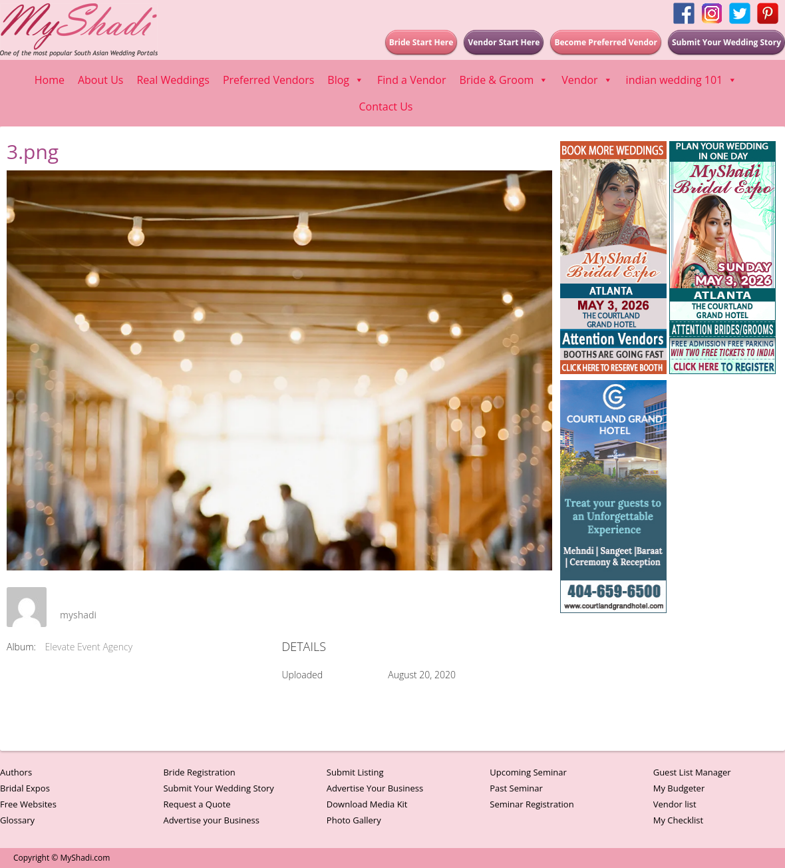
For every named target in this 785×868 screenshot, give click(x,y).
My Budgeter (679, 788)
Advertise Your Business (375, 788)
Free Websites (28, 804)
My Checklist (678, 820)
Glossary (17, 820)
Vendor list (675, 804)
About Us (101, 80)
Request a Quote (196, 804)
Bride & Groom (503, 80)
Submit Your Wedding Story (218, 788)
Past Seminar (516, 788)
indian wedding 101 (682, 80)
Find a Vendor (411, 80)
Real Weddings (172, 80)
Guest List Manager (692, 772)
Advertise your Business (211, 820)
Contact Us (386, 106)
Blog (345, 80)
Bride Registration (199, 772)
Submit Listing (355, 772)
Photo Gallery (354, 820)
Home (50, 80)
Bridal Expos (25, 788)
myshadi (78, 614)
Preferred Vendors (268, 80)
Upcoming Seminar (528, 772)
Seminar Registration (531, 804)
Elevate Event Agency (89, 646)
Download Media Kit (367, 804)
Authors (16, 772)
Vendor (586, 80)
